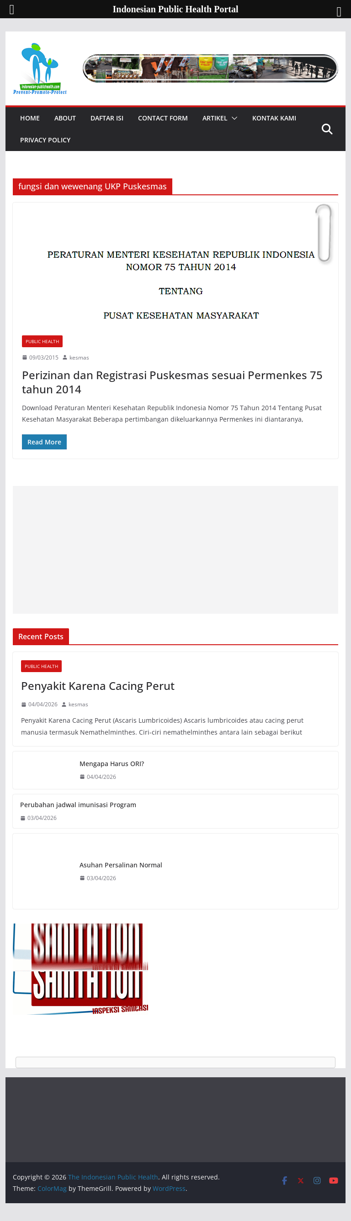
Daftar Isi (106, 118)
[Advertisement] (176, 550)
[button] (233, 118)
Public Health (42, 341)
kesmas (79, 357)
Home (30, 118)
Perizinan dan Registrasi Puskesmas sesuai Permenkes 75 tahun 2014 (172, 382)
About (65, 118)
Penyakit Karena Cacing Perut (98, 685)
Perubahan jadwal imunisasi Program (78, 804)
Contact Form (163, 118)
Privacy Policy (45, 140)
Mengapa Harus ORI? (112, 763)
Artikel (215, 118)
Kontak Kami (274, 118)
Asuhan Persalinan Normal (121, 865)
